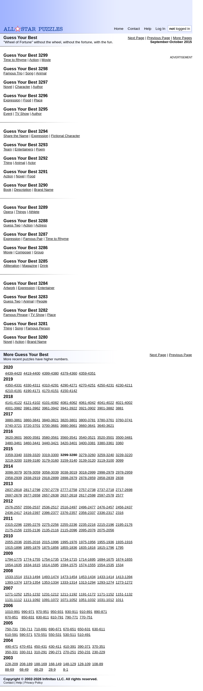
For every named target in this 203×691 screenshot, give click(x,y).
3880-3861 (13, 420)
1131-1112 (13, 600)
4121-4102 (32, 403)
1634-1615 (32, 565)
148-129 (69, 664)
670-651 (69, 629)
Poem (40, 149)
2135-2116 (50, 530)
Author (38, 87)
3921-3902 (87, 408)
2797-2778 (50, 490)
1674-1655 (124, 559)
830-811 (42, 617)
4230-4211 (124, 385)
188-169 (40, 664)
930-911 (71, 612)
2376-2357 (68, 513)
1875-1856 (50, 548)
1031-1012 (105, 600)
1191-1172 (87, 594)
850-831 (27, 617)
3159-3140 (68, 460)
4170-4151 (50, 391)
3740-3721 (13, 426)
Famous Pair (33, 239)
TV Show (22, 114)
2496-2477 (87, 507)
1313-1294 (87, 582)
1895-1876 (32, 548)
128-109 (84, 664)
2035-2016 (32, 542)
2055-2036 (13, 542)
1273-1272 (124, 582)
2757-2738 (87, 490)
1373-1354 (32, 582)
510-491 (84, 635)
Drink (44, 266)
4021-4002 (124, 403)
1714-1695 (87, 559)
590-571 (26, 635)
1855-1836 (68, 548)
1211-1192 (68, 594)
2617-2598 (87, 495)
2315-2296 (13, 525)
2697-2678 (13, 495)
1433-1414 (105, 577)
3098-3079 (13, 472)
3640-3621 (105, 426)
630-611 (98, 629)
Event (7, 114)
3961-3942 (50, 408)
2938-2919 (32, 478)
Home (118, 29)
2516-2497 (68, 507)
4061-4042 (87, 403)
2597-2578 (105, 495)
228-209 (11, 664)
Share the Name (16, 136)
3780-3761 (105, 420)
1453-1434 (87, 577)
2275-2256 (50, 525)
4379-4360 (68, 373)
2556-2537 (32, 507)
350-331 (11, 652)
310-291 (40, 652)
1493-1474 (50, 577)
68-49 (24, 669)
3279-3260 (87, 455)
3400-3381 (87, 443)
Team (7, 149)
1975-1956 (87, 542)
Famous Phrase (15, 315)
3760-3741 (124, 420)
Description (22, 190)
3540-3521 (87, 437)
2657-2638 (50, 495)
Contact (134, 29)
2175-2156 (13, 530)
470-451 (26, 647)
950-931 (56, 612)
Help (147, 29)
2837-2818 (13, 490)
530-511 (69, 635)
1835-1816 (87, 548)
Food (27, 100)
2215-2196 (105, 525)
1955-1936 (105, 542)
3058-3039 (50, 472)
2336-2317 (105, 513)
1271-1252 (13, 594)
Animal (41, 73)
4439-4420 (13, 373)
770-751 (86, 617)
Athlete (34, 212)
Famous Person (38, 328)
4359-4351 (87, 373)
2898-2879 (68, 478)
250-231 (84, 652)
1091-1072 (50, 600)
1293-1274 (105, 582)
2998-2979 (105, 472)
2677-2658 (32, 495)
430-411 (55, 647)
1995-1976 (68, 542)
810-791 (56, 617)
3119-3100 (105, 460)
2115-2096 (68, 530)
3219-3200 (13, 460)
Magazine (29, 266)
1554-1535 (105, 565)
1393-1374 (13, 582)
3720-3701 (32, 426)
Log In (160, 29)
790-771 (71, 617)
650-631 (84, 629)
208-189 (26, 664)
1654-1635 (13, 565)
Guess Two (12, 225)
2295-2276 (32, 525)
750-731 (11, 629)
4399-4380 (50, 373)
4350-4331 (13, 385)
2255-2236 (68, 525)
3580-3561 (50, 437)
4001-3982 (13, 408)
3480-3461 (13, 443)
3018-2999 (87, 472)
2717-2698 (124, 490)
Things (21, 212)
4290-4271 (68, 385)
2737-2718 (105, 490)
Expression (11, 100)
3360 (120, 443)
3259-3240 (105, 455)
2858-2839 (105, 478)
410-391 (69, 647)
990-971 (27, 612)
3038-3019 (68, 472)
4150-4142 (68, 391)
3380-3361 (105, 443)
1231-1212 (50, 594)
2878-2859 (87, 478)
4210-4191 (13, 391)
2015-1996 (50, 542)
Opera (8, 212)
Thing (7, 163)
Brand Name (43, 190)
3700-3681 (50, 426)
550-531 (55, 635)
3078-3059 (32, 472)
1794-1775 (13, 559)
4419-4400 (32, 373)
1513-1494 (32, 577)
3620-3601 (13, 437)
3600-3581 (32, 437)
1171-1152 (105, 594)
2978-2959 (124, 472)
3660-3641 (87, 426)
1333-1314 (68, 582)
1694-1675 (105, 559)
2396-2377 (50, 513)
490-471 (11, 647)
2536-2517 (50, 507)
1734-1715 (68, 559)
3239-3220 (124, 455)
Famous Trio (12, 73)
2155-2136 (32, 530)
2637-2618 (68, 495)
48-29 (38, 669)
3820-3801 (68, 420)
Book (7, 190)
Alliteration (11, 266)
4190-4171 (32, 391)
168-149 (55, 664)
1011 (120, 600)
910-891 (86, 612)
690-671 (55, 629)
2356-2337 (87, 513)
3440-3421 (50, 443)
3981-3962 (32, 408)
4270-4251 (87, 385)
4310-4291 (50, 385)
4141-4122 (13, 403)
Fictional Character (65, 136)
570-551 (40, 635)
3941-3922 (68, 408)
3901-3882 (105, 408)
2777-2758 (68, 490)
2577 (120, 495)
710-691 (40, 629)
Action (34, 60)
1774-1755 (32, 559)
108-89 (97, 664)
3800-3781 (87, 420)
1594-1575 (68, 565)
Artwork (9, 288)
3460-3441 (32, 443)
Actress (41, 225)
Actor (32, 163)
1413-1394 (124, 577)
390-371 (84, 647)
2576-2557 (13, 507)
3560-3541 (68, 437)
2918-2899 (50, 478)
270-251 (69, 652)
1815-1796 (105, 548)
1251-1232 (32, 594)
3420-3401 (68, 443)
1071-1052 (68, 600)
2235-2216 (87, 525)
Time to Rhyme (15, 60)
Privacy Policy (33, 682)
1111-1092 (32, 600)
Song (29, 73)
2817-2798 (32, 490)
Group (39, 252)
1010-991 (12, 612)
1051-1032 (87, 600)
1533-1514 (13, 577)
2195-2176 (124, 525)
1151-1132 (124, 594)
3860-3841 (32, 420)
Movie (46, 60)
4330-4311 (32, 385)
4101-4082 (50, 403)
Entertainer (46, 288)
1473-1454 (68, 577)
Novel (7, 87)
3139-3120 (87, 460)
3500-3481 (124, 437)
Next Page (136, 38)
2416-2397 (32, 513)
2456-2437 (124, 507)
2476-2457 (105, 507)
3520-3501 (105, 437)
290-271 (55, 652)
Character (22, 87)
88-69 (9, 669)
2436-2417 (13, 513)
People (41, 301)
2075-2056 (105, 530)
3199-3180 (32, 460)
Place (38, 100)
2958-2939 (13, 478)
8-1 (65, 669)
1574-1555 (87, 565)
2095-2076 (87, 530)
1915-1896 (13, 548)
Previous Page (158, 38)
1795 (120, 548)
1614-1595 (50, 565)
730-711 (26, 629)
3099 (120, 460)
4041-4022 (105, 403)
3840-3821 (50, 420)
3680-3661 (68, 426)
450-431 (40, 647)
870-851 (11, 617)
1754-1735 (50, 559)
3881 (120, 408)
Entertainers (24, 149)
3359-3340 (13, 455)
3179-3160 (50, 460)
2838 (120, 478)
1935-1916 (124, 542)
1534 (120, 565)
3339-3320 (32, 455)
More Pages (182, 38)
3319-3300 (50, 455)
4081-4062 (68, 403)
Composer (23, 252)
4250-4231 (105, 385)
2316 (120, 513)
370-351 (98, 647)
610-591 (11, 635)
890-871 (100, 612)
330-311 (26, 652)
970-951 (42, 612)
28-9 (52, 669)
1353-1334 (50, 582)
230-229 (98, 652)
